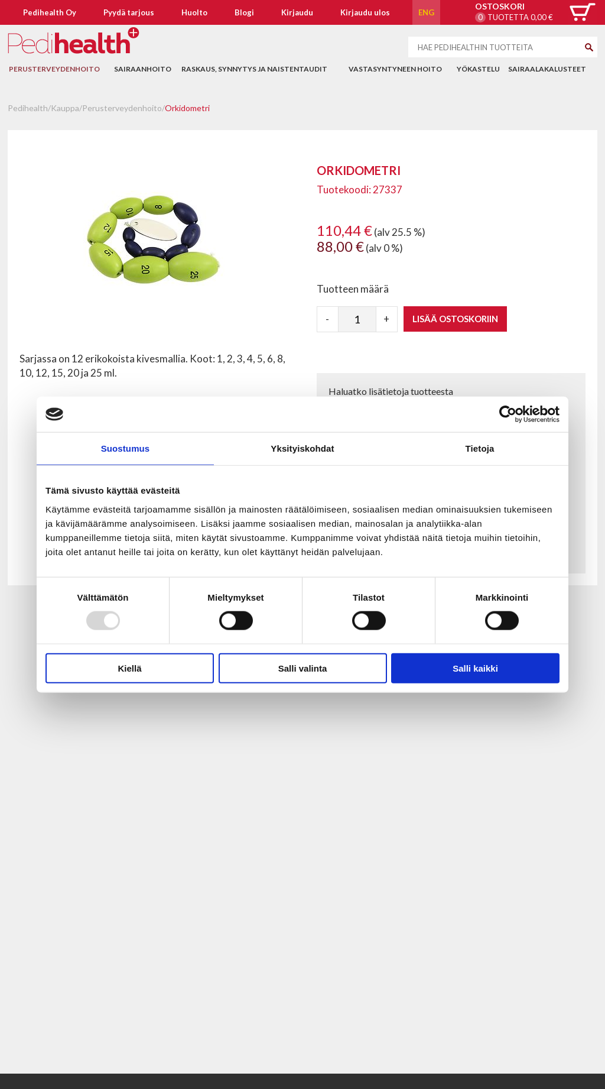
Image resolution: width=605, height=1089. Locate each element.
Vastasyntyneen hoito (395, 68)
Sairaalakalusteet (547, 68)
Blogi (244, 12)
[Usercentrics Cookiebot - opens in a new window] (508, 414)
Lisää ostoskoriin (455, 318)
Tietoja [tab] (480, 448)
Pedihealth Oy (49, 12)
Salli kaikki (475, 668)
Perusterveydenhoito (54, 68)
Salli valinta (302, 668)
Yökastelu (478, 68)
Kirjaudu (297, 12)
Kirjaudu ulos (365, 12)
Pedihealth (28, 108)
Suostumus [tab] (125, 448)
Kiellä (129, 668)
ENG (426, 12)
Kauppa (65, 108)
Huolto (194, 12)
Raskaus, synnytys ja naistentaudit (254, 68)
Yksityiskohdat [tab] (302, 448)
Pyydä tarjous (128, 12)
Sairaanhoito (142, 68)
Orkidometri (187, 108)
